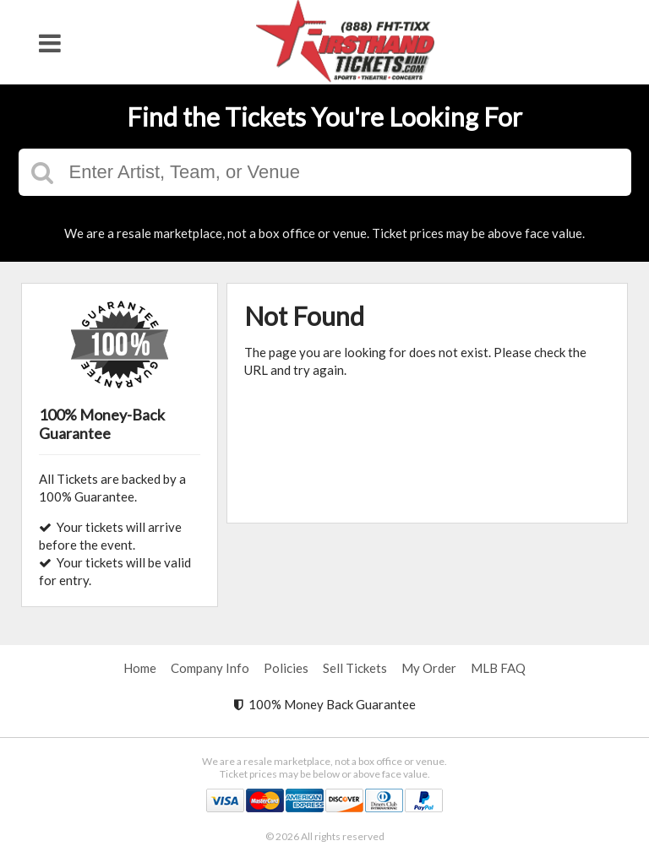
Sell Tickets (355, 667)
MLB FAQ (498, 667)
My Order (428, 667)
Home (139, 667)
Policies (286, 667)
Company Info (210, 667)
